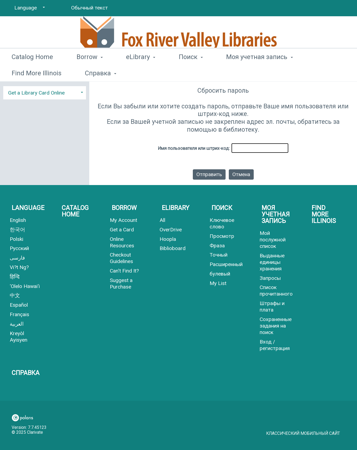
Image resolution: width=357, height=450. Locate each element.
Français (19, 314)
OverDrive (171, 229)
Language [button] (28, 208)
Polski (16, 239)
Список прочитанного (276, 290)
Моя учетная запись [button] (259, 72)
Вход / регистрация (275, 345)
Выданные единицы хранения (272, 262)
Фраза (217, 245)
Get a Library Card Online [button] (36, 93)
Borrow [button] (90, 72)
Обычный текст (89, 8)
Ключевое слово (222, 223)
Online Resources (122, 242)
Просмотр (222, 236)
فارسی (17, 258)
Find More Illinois (324, 214)
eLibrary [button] (140, 72)
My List (218, 283)
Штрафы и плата (272, 306)
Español (19, 305)
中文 (15, 295)
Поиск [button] (191, 72)
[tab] (44, 92)
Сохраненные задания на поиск (276, 325)
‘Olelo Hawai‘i (25, 286)
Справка (25, 373)
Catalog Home (32, 72)
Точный (218, 255)
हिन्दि (14, 277)
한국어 (17, 229)
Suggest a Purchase (121, 283)
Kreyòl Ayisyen (18, 336)
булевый (220, 274)
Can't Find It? (124, 271)
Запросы (270, 278)
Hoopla (168, 239)
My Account (123, 220)
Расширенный (226, 264)
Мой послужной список (273, 239)
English (18, 220)
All (162, 220)
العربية (17, 324)
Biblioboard (173, 248)
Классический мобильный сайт (303, 433)
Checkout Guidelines (121, 258)
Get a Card (122, 229)
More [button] (328, 73)
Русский (19, 248)
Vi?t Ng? (19, 267)
